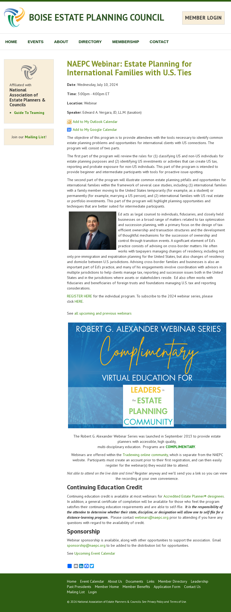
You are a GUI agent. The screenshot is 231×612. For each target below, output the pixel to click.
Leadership (199, 581)
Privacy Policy (155, 602)
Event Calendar (92, 581)
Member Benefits (136, 586)
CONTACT (159, 41)
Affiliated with (28, 94)
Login (92, 592)
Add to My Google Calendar (95, 129)
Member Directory (172, 581)
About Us (115, 581)
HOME (11, 41)
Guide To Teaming (29, 112)
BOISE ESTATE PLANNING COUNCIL (96, 17)
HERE (79, 301)
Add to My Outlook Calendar (95, 121)
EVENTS (36, 41)
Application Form (167, 586)
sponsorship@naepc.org (86, 545)
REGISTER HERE (79, 296)
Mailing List (35, 137)
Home (71, 581)
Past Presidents (79, 586)
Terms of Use (178, 602)
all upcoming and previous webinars (103, 313)
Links (151, 581)
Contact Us (192, 586)
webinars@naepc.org (152, 517)
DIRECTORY (90, 41)
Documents (134, 581)
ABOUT (61, 41)
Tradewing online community (145, 454)
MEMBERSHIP (125, 41)
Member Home (107, 586)
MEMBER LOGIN (203, 18)
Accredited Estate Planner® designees (193, 496)
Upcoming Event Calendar (94, 553)
